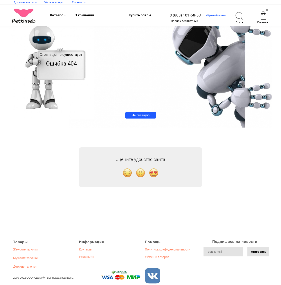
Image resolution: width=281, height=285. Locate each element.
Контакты (85, 249)
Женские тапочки (25, 249)
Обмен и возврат (157, 257)
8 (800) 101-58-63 (185, 15)
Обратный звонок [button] (216, 15)
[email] (223, 251)
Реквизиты (86, 257)
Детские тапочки (24, 266)
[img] (23, 15)
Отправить (258, 251)
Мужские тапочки (25, 258)
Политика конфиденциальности (167, 249)
